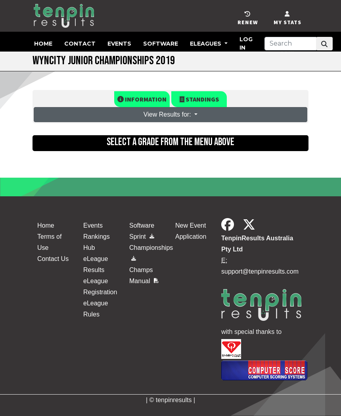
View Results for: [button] (168, 114)
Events (119, 43)
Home (43, 43)
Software (160, 43)
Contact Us (53, 258)
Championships (147, 251)
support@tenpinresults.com (260, 271)
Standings (199, 99)
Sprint (141, 236)
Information (142, 99)
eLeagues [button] (206, 43)
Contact (80, 43)
